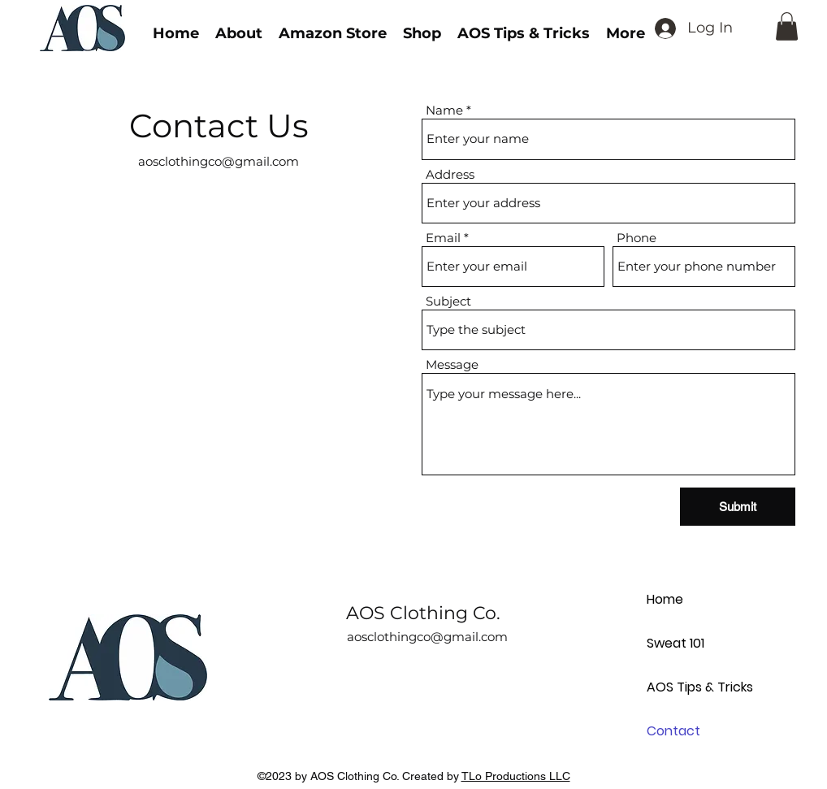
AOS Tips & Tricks (700, 687)
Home (665, 599)
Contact (673, 731)
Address (450, 174)
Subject (448, 301)
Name (444, 110)
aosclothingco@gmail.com (218, 161)
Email (443, 238)
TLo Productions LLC (515, 775)
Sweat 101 (675, 643)
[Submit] (737, 507)
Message (452, 364)
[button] (787, 26)
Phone (636, 238)
